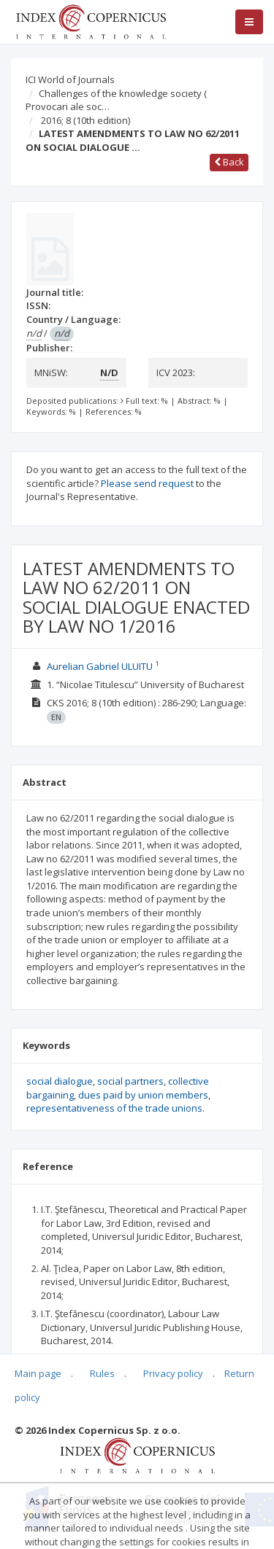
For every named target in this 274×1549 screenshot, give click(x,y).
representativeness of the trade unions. (115, 1108)
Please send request (147, 483)
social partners (130, 1081)
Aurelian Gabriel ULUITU (100, 666)
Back (229, 161)
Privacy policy (173, 1373)
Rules (102, 1373)
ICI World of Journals (70, 79)
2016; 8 (85, 120)
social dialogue (59, 1081)
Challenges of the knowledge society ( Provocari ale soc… (116, 100)
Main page (38, 1373)
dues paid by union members (143, 1094)
